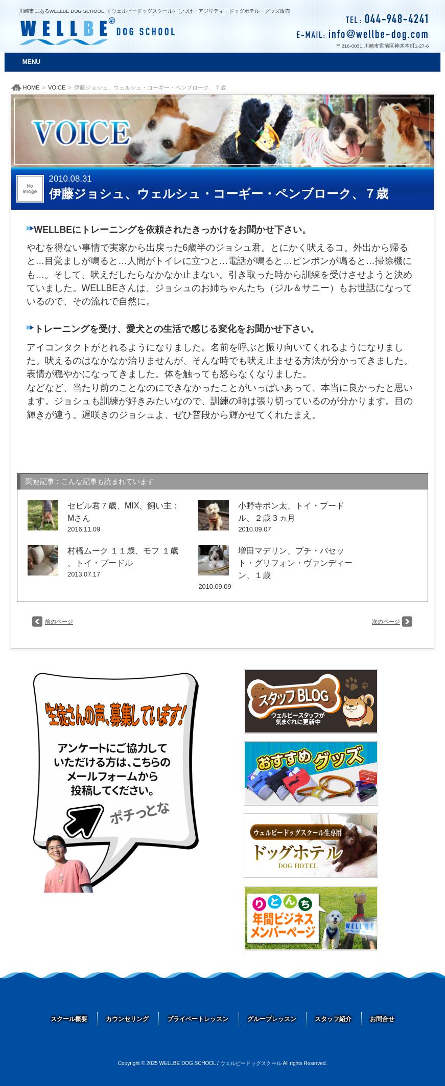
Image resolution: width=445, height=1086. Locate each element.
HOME (31, 87)
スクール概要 (69, 1019)
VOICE (56, 87)
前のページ (59, 621)
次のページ (386, 621)
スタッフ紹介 (333, 1019)
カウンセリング (127, 1019)
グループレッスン (271, 1019)
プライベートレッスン (197, 1019)
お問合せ (382, 1019)
